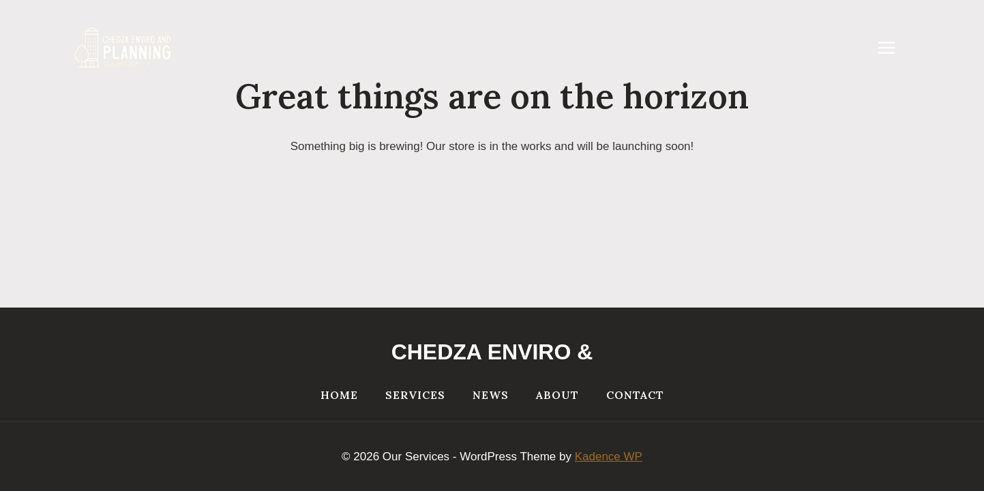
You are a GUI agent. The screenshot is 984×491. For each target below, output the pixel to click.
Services (415, 395)
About (557, 395)
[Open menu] (892, 47)
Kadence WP (608, 456)
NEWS (491, 395)
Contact (635, 395)
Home (339, 395)
